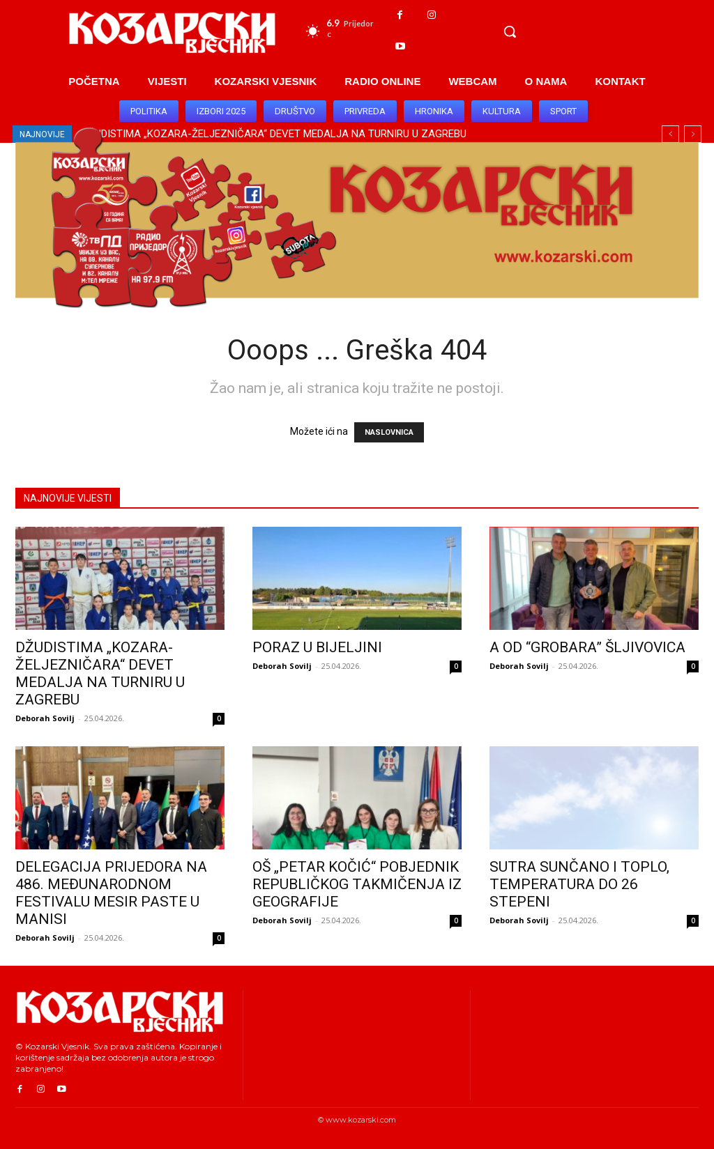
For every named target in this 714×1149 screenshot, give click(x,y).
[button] (510, 31)
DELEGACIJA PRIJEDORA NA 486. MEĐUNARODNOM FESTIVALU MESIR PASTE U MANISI (111, 892)
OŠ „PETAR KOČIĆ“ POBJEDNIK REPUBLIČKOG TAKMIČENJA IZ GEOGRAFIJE (357, 884)
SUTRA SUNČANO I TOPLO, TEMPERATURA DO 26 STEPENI (579, 884)
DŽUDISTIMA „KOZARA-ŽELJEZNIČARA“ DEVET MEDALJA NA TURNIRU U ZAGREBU (100, 673)
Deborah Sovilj (45, 718)
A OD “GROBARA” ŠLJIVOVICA (587, 647)
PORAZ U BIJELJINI (317, 647)
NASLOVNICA (389, 432)
